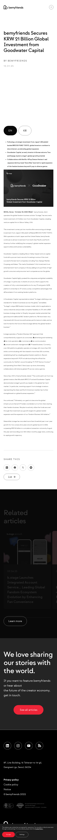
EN (10, 130)
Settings (22, 834)
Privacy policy (11, 779)
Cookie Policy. (39, 829)
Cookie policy (11, 784)
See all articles (28, 709)
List (10, 476)
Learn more (15, 621)
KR (25, 130)
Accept (8, 834)
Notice (7, 789)
